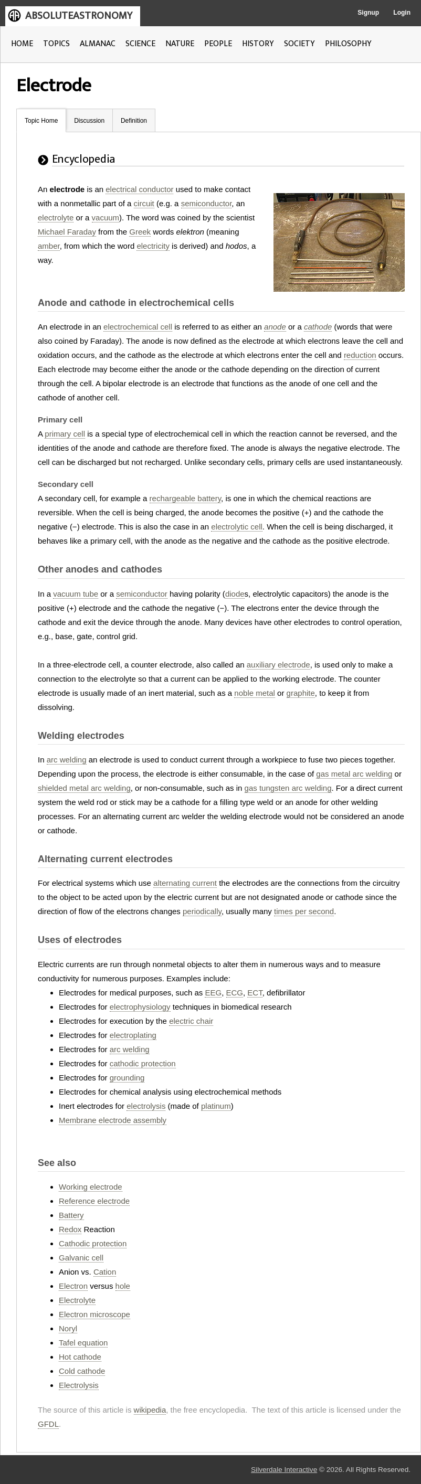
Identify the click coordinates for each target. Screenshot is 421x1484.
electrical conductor (139, 189)
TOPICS (56, 44)
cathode (318, 326)
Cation (104, 1271)
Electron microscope (94, 1314)
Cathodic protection (93, 1243)
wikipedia (150, 1409)
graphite (301, 692)
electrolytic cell (236, 526)
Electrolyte (77, 1300)
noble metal (254, 692)
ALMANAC (97, 44)
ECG (235, 992)
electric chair (191, 1020)
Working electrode (90, 1186)
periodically (202, 911)
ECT (254, 992)
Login (402, 12)
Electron (73, 1285)
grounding (127, 1077)
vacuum (106, 217)
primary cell (65, 433)
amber (49, 245)
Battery (71, 1215)
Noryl (68, 1328)
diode (235, 593)
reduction (360, 355)
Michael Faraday (67, 231)
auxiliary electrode (278, 664)
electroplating (133, 1035)
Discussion (89, 120)
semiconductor (206, 203)
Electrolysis (79, 1385)
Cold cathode (82, 1370)
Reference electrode (94, 1200)
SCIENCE (140, 44)
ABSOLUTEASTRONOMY (78, 16)
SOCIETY (299, 44)
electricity (153, 245)
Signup (368, 12)
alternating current (185, 882)
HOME (22, 44)
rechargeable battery (185, 498)
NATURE (179, 44)
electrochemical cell (137, 326)
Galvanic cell (81, 1257)
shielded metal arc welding (84, 787)
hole (122, 1285)
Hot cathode (80, 1356)
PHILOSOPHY (348, 44)
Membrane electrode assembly (112, 1120)
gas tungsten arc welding (288, 787)
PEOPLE (218, 44)
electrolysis (146, 1105)
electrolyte (55, 217)
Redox (70, 1229)
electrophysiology (140, 1006)
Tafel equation (83, 1342)
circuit (144, 203)
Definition (134, 120)
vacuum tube (75, 593)
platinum (216, 1105)
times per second (304, 911)
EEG (213, 992)
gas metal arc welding (354, 773)
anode (275, 326)
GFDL (48, 1423)
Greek (140, 231)
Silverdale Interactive (284, 1470)
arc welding (67, 759)
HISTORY (258, 44)
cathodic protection (143, 1063)
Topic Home (41, 120)
